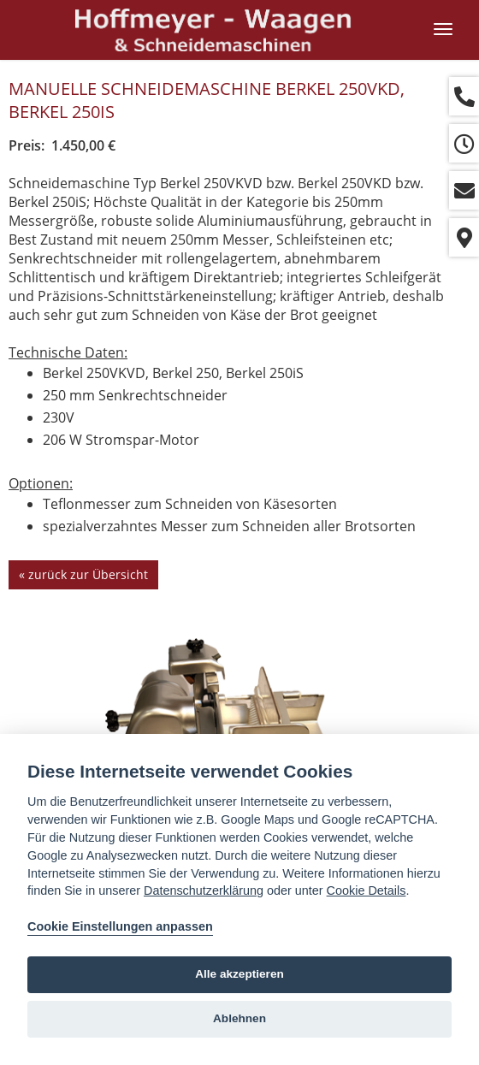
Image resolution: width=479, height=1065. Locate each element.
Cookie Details (366, 890)
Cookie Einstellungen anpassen (120, 926)
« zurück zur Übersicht (83, 574)
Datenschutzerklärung (203, 890)
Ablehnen (239, 1018)
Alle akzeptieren (239, 973)
